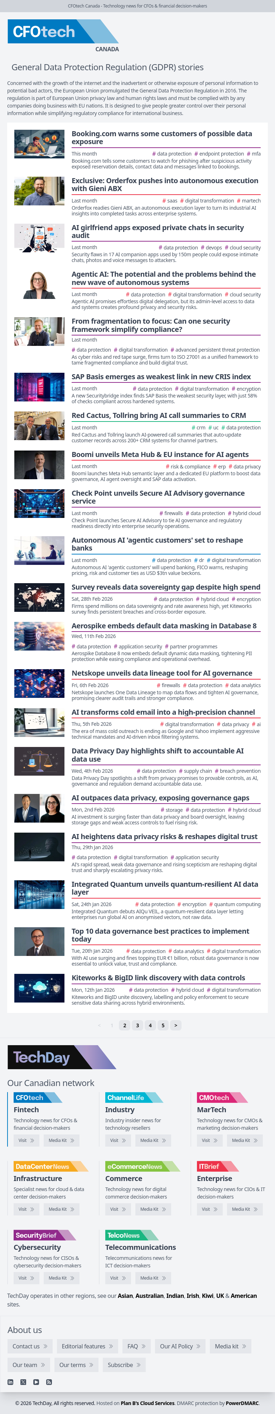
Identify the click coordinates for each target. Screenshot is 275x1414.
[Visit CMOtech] (210, 1140)
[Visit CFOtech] (26, 1140)
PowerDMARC (242, 1403)
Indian (175, 1296)
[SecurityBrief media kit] (61, 1278)
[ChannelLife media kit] (153, 1140)
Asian (125, 1296)
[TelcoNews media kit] (153, 1278)
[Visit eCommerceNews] (118, 1209)
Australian (150, 1296)
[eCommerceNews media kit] (153, 1209)
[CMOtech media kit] (245, 1140)
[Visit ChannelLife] (118, 1140)
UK (220, 1296)
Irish (193, 1296)
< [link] (99, 1025)
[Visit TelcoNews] (118, 1278)
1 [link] (112, 1025)
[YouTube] (36, 1382)
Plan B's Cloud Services (147, 1403)
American (244, 1296)
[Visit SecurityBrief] (26, 1278)
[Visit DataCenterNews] (26, 1209)
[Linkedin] (10, 1382)
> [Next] (175, 1025)
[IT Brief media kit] (245, 1209)
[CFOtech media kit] (61, 1140)
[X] (23, 1382)
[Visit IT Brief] (210, 1209)
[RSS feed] (49, 1382)
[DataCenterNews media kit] (61, 1209)
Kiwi (207, 1296)
